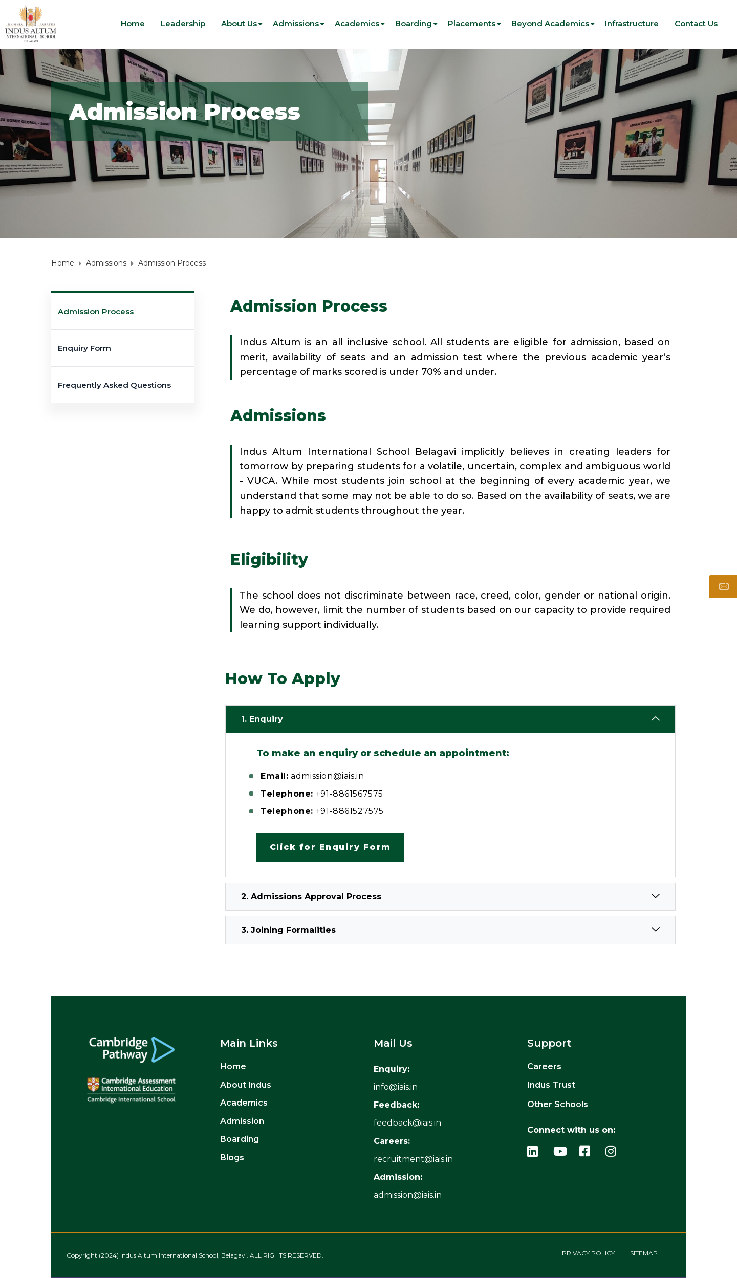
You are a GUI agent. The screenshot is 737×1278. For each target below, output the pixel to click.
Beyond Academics (550, 23)
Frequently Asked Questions (114, 385)
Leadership (183, 23)
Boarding (413, 23)
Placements (471, 23)
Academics (357, 23)
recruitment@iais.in (413, 1159)
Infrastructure (632, 23)
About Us (239, 23)
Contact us (696, 23)
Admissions (296, 23)
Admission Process (96, 311)
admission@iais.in (408, 1195)
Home (133, 23)
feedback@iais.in (407, 1123)
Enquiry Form (84, 348)
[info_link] (396, 1087)
